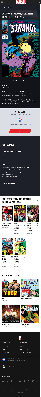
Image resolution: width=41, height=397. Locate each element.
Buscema (7, 228)
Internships (5, 352)
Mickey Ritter (21, 172)
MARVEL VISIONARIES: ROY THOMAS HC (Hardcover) (7, 225)
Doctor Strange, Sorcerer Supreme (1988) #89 (29, 227)
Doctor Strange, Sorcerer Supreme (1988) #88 (4, 260)
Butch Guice (23, 94)
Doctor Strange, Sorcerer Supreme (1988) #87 (16, 260)
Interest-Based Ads (32, 390)
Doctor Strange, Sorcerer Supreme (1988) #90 (16, 227)
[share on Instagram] (11, 381)
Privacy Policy (12, 389)
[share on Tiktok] (37, 381)
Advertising (23, 342)
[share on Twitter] (7, 381)
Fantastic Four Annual (27, 298)
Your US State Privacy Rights (22, 389)
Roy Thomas (15, 95)
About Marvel (6, 342)
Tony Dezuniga (8, 172)
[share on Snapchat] (24, 381)
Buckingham (16, 233)
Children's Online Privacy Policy (10, 390)
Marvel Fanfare (25, 324)
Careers (4, 349)
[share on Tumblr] (16, 381)
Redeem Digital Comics (26, 352)
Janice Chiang (9, 176)
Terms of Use (5, 389)
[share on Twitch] (33, 381)
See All (36, 200)
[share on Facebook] (3, 381)
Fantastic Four (6, 324)
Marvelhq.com (24, 349)
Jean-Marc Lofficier (8, 94)
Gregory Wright (9, 174)
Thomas (3, 228)
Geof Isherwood (25, 94)
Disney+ (22, 346)
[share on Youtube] (20, 381)
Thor (3, 298)
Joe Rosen (15, 176)
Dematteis (16, 232)
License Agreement (22, 390)
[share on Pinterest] (28, 381)
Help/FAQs (5, 346)
